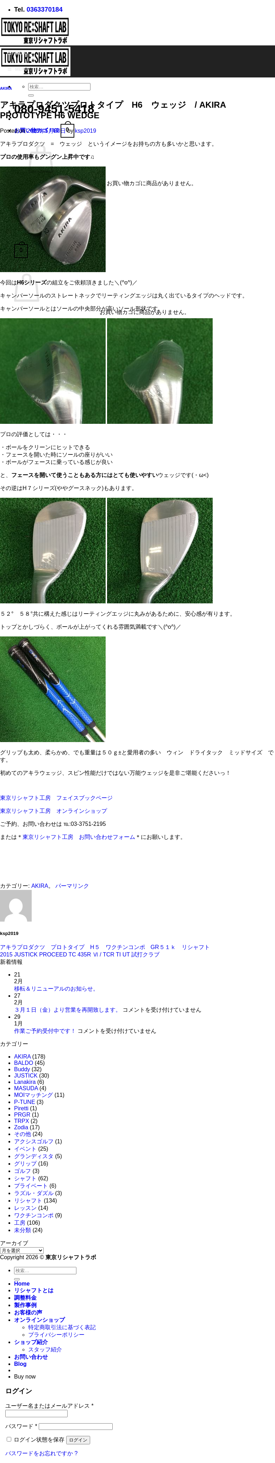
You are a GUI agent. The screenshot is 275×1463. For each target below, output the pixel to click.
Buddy (22, 1069)
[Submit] (31, 95)
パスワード (21, 1426)
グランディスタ (34, 1156)
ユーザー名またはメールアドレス (49, 1406)
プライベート (31, 1186)
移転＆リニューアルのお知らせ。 (56, 989)
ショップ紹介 (31, 1342)
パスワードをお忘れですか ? (41, 1453)
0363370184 (44, 9)
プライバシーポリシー (56, 1335)
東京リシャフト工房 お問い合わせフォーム (79, 837)
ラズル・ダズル (34, 1193)
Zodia (21, 1127)
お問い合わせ (31, 1357)
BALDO (23, 1063)
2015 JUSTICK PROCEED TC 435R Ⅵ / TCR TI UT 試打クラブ (80, 954)
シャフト (25, 1178)
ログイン (78, 1440)
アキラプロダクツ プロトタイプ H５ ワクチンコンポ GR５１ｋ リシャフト (105, 947)
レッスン (25, 1208)
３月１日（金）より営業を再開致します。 (67, 1010)
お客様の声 (28, 1313)
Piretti (21, 1108)
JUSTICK (26, 1076)
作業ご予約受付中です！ (45, 1031)
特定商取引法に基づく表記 (62, 1327)
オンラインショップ (39, 1320)
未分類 (22, 1230)
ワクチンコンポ (34, 1215)
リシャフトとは (34, 1290)
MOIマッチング (33, 1095)
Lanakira (25, 1082)
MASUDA (26, 1088)
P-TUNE (24, 1102)
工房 (19, 1223)
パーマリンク (72, 886)
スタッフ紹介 (45, 1349)
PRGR (22, 1115)
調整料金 (25, 1298)
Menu (17, 53)
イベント (25, 1149)
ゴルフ (22, 1171)
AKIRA (6, 88)
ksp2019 (85, 131)
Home (22, 1284)
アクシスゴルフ (34, 1141)
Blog (20, 1364)
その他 (22, 1134)
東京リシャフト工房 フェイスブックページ (56, 798)
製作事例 (25, 1305)
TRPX (21, 1121)
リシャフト (28, 1201)
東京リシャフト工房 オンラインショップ (53, 811)
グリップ (25, 1164)
